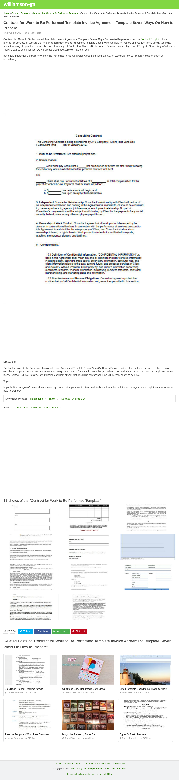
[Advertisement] (89, 88)
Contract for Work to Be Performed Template (37, 407)
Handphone (36, 398)
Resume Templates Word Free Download (27, 734)
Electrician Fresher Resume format (24, 689)
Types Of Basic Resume (133, 734)
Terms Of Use (80, 764)
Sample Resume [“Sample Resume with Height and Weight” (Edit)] (96, 768)
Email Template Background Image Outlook (143, 689)
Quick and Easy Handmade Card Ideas (83, 689)
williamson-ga (19, 4)
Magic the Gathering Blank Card (79, 734)
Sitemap (58, 764)
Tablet (52, 398)
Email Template (127, 693)
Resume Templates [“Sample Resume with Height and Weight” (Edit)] (116, 768)
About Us (93, 764)
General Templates (71, 693)
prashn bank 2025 (103, 774)
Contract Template (12, 33)
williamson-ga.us (78, 768)
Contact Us (104, 764)
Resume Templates (14, 693)
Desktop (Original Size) (74, 398)
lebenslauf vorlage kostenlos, (80, 774)
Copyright (68, 764)
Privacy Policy (118, 764)
